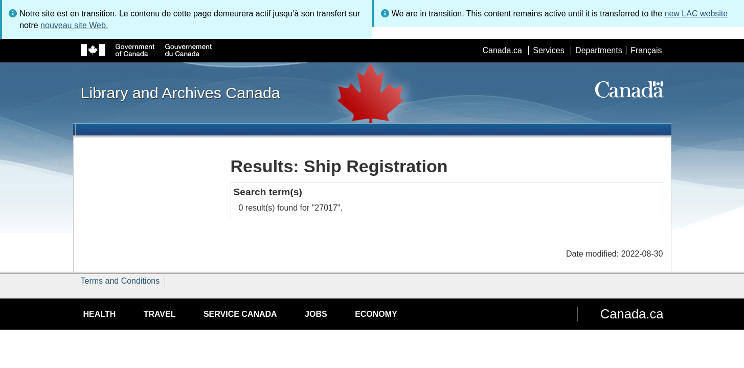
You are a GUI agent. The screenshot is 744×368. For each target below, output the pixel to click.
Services (548, 50)
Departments (598, 50)
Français (646, 50)
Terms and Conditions (120, 281)
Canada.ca (502, 50)
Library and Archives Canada (180, 92)
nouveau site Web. (74, 25)
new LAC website (696, 13)
